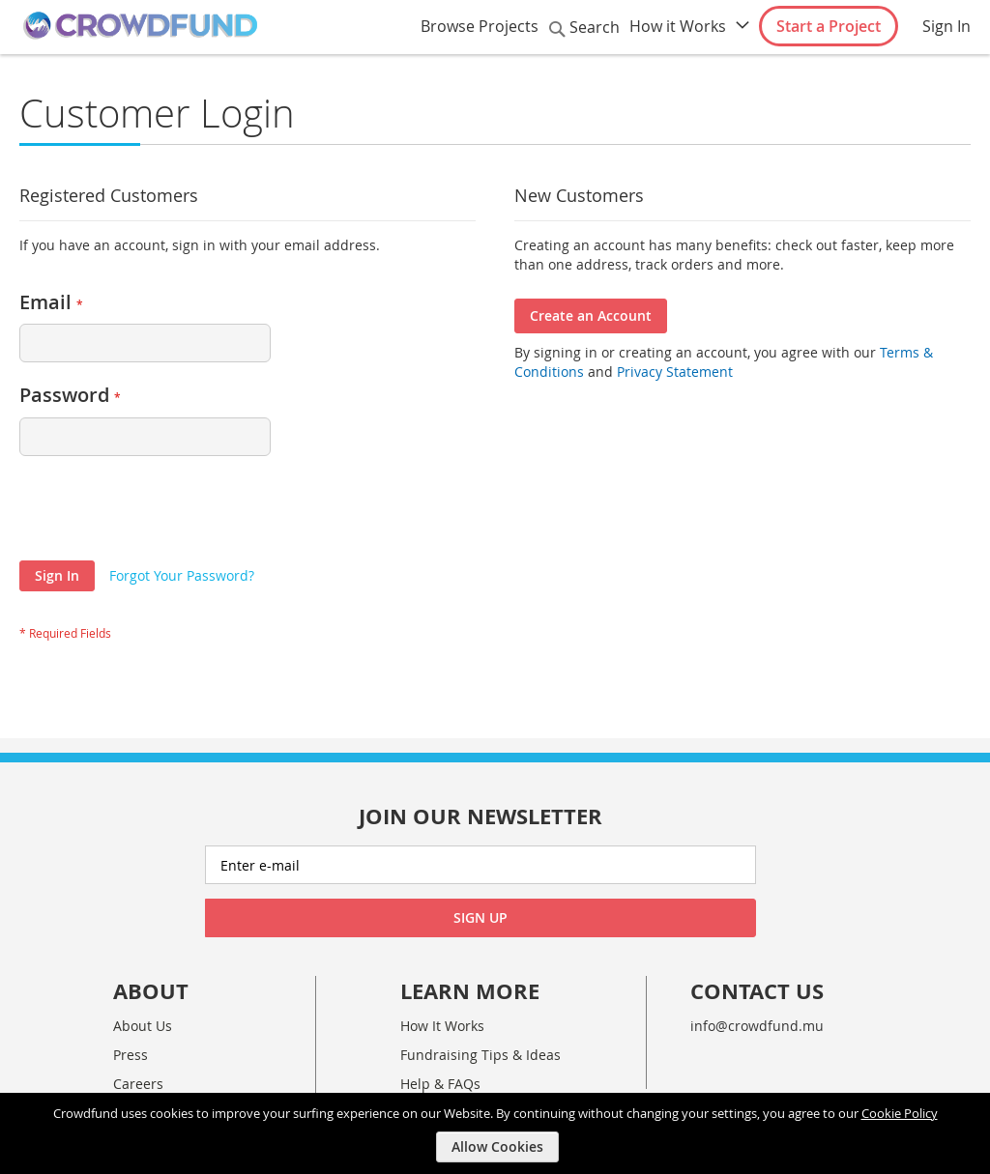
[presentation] (166, 513)
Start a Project (828, 26)
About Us (142, 1026)
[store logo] (140, 26)
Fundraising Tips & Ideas (480, 1054)
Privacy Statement (675, 371)
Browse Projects (480, 26)
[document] (497, 1132)
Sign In (946, 26)
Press (130, 1054)
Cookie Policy (899, 1112)
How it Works (677, 26)
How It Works (442, 1026)
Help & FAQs (440, 1083)
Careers (138, 1083)
